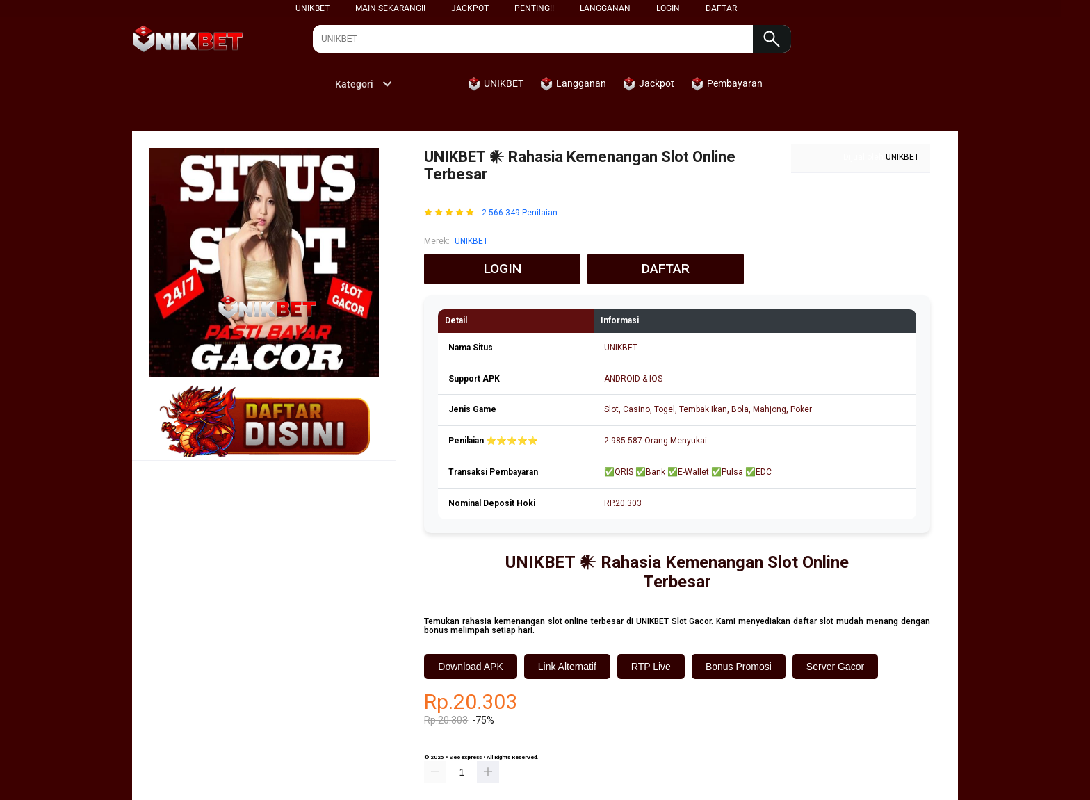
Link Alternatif (567, 666)
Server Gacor (835, 666)
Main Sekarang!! (390, 8)
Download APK (470, 666)
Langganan (605, 8)
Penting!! (534, 8)
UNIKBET (312, 8)
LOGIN (668, 8)
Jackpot (470, 8)
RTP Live (651, 666)
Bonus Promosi (739, 666)
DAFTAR (721, 8)
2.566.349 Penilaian (520, 213)
